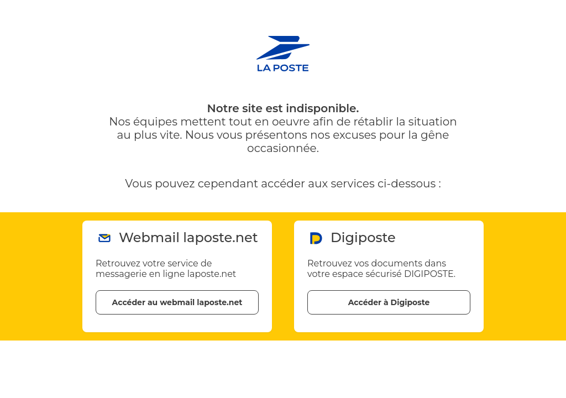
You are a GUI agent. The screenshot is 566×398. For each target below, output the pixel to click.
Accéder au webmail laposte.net (177, 302)
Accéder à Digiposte (389, 302)
